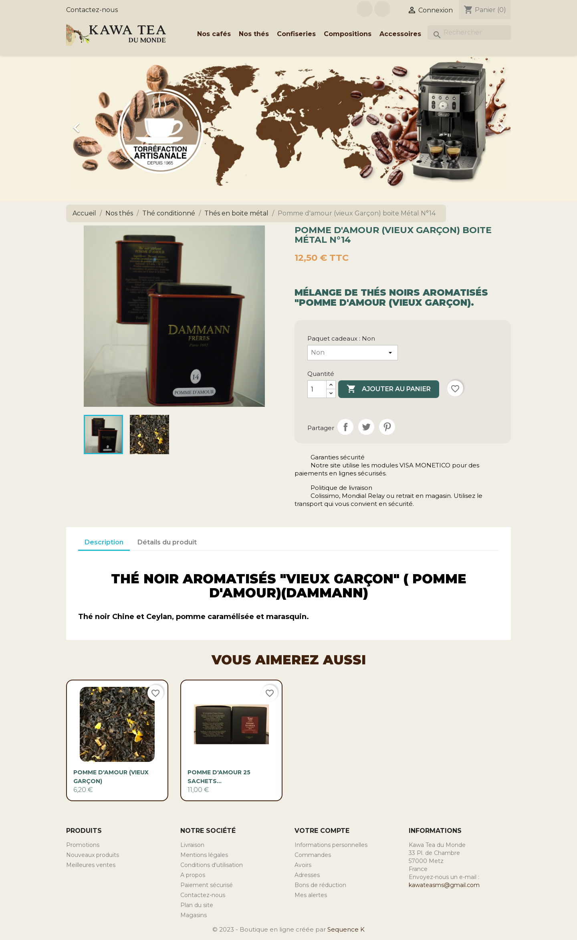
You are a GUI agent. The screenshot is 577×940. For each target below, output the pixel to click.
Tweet (366, 427)
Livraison (192, 845)
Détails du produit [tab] (167, 542)
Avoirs (303, 865)
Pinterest (387, 427)
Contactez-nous (92, 10)
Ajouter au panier (389, 389)
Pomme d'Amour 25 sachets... (219, 777)
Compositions (347, 34)
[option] (288, 123)
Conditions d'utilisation (211, 865)
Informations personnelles (331, 845)
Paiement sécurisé (206, 885)
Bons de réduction (320, 885)
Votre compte (322, 830)
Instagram (382, 9)
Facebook (365, 9)
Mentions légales (204, 855)
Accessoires (400, 34)
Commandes (313, 855)
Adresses (307, 875)
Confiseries (296, 34)
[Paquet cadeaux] (352, 352)
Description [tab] (104, 542)
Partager (345, 427)
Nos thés (254, 34)
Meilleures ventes (90, 865)
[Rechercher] (469, 32)
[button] (99, 123)
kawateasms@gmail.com (444, 885)
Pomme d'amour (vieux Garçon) (111, 777)
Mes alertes (311, 895)
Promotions (82, 845)
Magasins (193, 915)
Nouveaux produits (92, 855)
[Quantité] (317, 389)
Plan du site (196, 905)
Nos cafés (214, 34)
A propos (192, 875)
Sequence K (346, 929)
